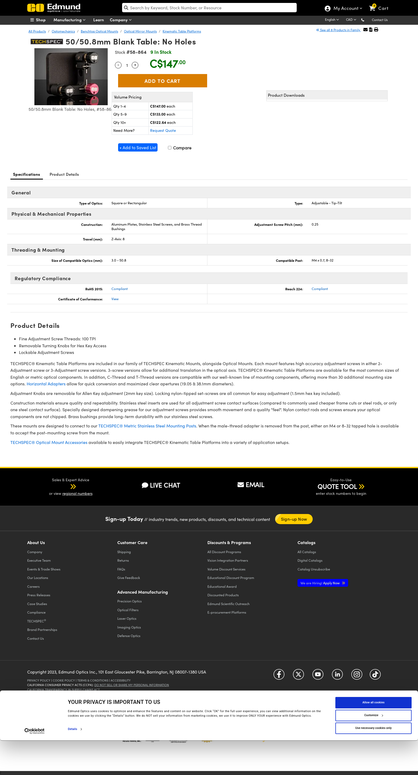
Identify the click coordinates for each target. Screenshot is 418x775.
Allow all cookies (374, 737)
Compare (179, 147)
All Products (37, 31)
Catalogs (307, 551)
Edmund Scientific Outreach (228, 603)
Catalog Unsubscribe (314, 569)
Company (122, 20)
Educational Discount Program (230, 577)
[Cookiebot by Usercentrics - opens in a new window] (34, 765)
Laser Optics (126, 618)
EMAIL (251, 484)
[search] (209, 7)
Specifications (26, 174)
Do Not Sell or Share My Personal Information (131, 685)
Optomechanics (63, 31)
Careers (33, 586)
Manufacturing (71, 20)
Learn (98, 19)
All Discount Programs (224, 551)
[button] (367, 19)
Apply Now (320, 583)
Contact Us (380, 20)
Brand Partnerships (42, 629)
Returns (123, 560)
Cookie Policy (64, 680)
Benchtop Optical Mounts (99, 31)
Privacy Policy (38, 680)
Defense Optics (128, 635)
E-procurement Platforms (226, 612)
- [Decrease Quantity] (118, 64)
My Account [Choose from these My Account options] (345, 8)
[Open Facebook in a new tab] (279, 676)
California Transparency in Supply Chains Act (63, 690)
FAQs (121, 569)
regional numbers (77, 493)
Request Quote (163, 130)
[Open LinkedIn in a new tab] (337, 676)
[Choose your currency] (352, 20)
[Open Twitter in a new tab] (298, 676)
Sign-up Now (294, 519)
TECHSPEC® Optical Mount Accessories (48, 442)
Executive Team (39, 560)
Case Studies (37, 603)
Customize (373, 750)
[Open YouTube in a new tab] (318, 676)
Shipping (124, 551)
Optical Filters (128, 609)
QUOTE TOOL (337, 486)
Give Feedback (128, 577)
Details (72, 763)
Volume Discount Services (226, 569)
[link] (381, 4)
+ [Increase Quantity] (135, 64)
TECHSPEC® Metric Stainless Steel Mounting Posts (147, 426)
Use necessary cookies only (373, 762)
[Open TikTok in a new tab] (375, 676)
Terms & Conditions (92, 680)
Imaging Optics (129, 627)
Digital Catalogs (310, 560)
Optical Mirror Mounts (140, 31)
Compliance (36, 612)
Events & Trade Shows (44, 569)
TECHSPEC (36, 620)
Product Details (64, 174)
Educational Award (222, 586)
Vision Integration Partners (227, 560)
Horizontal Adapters (46, 383)
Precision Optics (129, 601)
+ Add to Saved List (137, 147)
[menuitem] (43, 20)
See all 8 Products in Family (338, 30)
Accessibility (121, 680)
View (115, 298)
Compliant (119, 288)
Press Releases (38, 595)
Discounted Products (223, 595)
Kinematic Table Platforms (182, 31)
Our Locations (37, 577)
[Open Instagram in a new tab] (357, 676)
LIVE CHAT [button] (161, 485)
